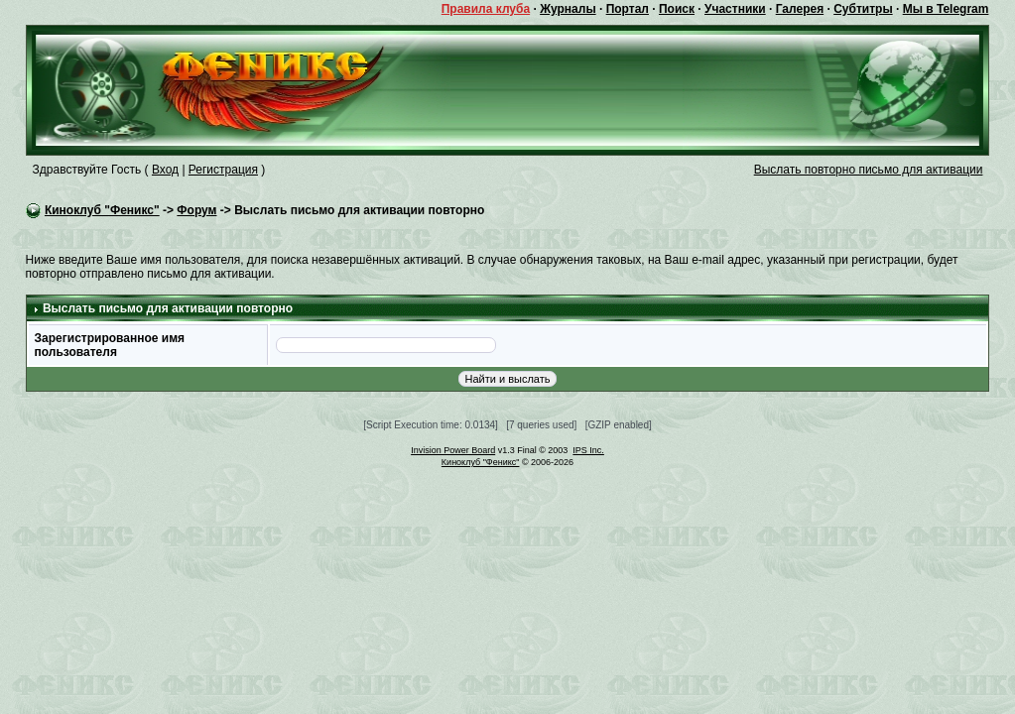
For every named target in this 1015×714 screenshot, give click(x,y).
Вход (165, 170)
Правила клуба (486, 9)
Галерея (800, 9)
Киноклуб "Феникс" (102, 210)
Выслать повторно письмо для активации (868, 170)
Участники (735, 9)
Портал (627, 9)
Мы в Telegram (946, 9)
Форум (196, 210)
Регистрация (223, 170)
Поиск (677, 9)
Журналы (567, 9)
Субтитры (862, 9)
